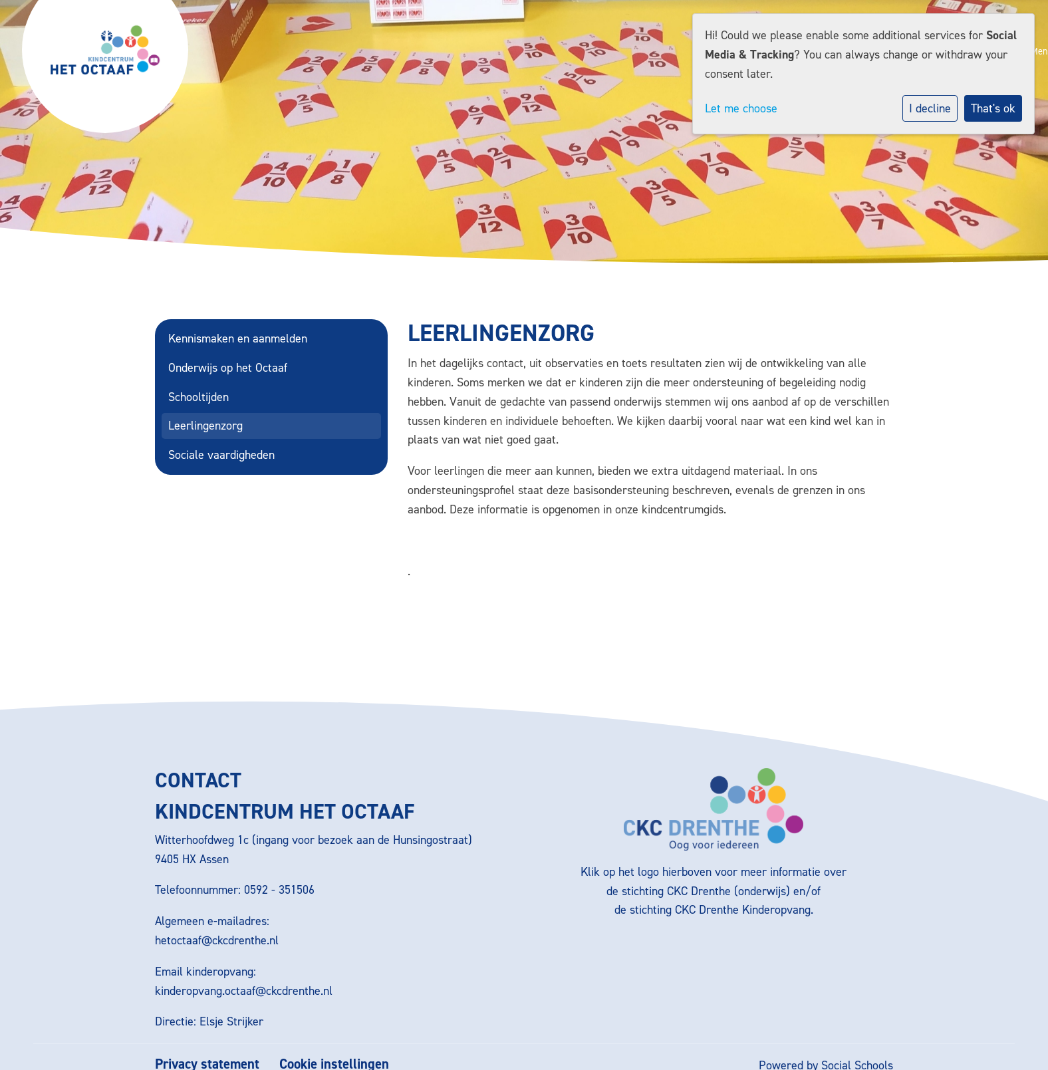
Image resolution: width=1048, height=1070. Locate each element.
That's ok (993, 108)
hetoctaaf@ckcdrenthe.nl (217, 940)
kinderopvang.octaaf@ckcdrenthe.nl (243, 991)
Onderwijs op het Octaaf (227, 368)
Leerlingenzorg (205, 426)
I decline (930, 108)
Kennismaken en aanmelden (237, 338)
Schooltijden (198, 397)
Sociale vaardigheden (221, 455)
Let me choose (741, 108)
